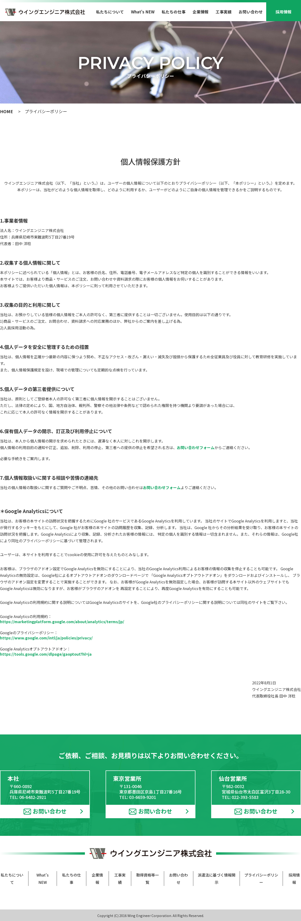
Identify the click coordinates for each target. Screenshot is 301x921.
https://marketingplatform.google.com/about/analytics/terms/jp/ (62, 621)
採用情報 (284, 12)
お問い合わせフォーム (195, 447)
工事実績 (224, 12)
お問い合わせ (251, 12)
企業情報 (201, 12)
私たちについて (110, 12)
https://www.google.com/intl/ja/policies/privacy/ (46, 638)
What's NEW (142, 12)
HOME (6, 111)
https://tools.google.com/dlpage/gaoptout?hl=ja (46, 654)
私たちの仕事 (174, 12)
